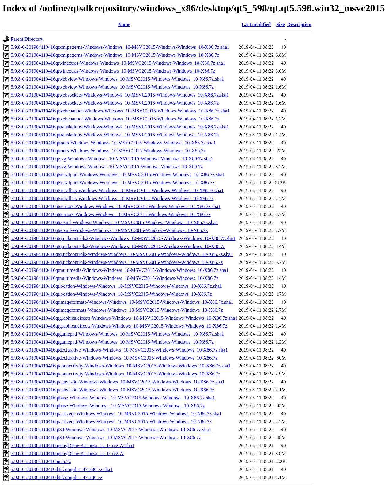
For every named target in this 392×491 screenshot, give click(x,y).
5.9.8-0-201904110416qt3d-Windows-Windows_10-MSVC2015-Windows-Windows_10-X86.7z (106, 437)
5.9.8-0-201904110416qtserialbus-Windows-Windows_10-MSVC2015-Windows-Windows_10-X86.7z (112, 198)
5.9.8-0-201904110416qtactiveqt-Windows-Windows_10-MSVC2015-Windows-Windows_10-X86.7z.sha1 (116, 413)
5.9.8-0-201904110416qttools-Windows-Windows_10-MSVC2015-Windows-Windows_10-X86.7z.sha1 (113, 142)
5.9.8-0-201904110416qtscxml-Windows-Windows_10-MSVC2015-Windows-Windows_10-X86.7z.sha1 (114, 222)
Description (299, 24)
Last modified (256, 24)
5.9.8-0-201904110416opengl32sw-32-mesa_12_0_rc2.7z (67, 453)
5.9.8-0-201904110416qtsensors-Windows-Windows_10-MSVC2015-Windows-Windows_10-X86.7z (110, 214)
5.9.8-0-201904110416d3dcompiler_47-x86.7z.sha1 (62, 469)
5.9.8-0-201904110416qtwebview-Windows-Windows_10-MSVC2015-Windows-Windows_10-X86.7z (112, 86)
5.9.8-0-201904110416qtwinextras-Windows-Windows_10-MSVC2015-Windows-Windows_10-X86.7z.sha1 (118, 63)
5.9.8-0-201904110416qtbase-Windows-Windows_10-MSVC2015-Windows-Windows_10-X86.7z (108, 405)
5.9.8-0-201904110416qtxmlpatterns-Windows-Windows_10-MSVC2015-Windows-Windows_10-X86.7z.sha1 (120, 47)
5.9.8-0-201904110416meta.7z (41, 461)
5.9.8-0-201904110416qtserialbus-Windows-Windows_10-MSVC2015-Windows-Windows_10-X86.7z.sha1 (117, 190)
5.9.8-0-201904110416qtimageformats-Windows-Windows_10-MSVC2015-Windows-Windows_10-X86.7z (117, 310)
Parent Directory (27, 39)
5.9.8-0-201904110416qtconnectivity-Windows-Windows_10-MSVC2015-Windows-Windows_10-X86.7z (115, 373)
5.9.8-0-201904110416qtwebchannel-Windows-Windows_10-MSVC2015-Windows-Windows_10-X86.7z (115, 118)
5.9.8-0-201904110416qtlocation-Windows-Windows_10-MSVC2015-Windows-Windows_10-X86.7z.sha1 (116, 286)
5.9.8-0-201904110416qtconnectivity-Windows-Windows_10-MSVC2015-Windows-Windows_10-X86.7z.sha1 (121, 365)
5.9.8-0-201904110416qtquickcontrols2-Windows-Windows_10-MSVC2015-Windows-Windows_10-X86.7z (118, 246)
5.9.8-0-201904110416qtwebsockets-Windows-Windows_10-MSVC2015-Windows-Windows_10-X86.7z (115, 102)
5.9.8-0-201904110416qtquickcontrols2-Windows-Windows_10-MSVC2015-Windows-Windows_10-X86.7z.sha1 (123, 238)
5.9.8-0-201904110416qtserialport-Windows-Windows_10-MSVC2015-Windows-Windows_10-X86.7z (113, 182)
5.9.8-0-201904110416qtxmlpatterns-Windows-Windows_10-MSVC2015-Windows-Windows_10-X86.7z (115, 55)
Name (124, 24)
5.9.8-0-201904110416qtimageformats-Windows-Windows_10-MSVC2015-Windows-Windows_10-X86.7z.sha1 (122, 302)
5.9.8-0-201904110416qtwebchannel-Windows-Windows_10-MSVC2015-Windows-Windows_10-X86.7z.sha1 (120, 110)
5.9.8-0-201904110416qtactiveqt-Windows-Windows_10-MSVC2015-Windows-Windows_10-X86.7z (111, 421)
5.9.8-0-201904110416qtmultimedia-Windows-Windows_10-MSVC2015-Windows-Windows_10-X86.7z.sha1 (119, 270)
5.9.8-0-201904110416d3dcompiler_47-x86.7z (56, 477)
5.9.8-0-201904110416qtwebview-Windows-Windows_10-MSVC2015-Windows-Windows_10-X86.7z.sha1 (117, 79)
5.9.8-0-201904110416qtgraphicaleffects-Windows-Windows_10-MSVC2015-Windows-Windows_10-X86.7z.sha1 (124, 318)
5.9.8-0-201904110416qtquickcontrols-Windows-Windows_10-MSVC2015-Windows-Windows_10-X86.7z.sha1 (122, 254)
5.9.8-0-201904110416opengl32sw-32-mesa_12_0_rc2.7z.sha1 (72, 445)
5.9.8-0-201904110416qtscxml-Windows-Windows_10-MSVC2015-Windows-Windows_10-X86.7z (109, 230)
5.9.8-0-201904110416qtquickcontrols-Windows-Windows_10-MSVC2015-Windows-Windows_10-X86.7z (117, 262)
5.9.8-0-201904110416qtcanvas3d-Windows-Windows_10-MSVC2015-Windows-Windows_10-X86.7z (112, 389)
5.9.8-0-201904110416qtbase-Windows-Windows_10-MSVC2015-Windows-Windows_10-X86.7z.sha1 (113, 397)
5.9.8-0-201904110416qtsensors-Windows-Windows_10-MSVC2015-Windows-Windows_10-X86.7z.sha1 (116, 206)
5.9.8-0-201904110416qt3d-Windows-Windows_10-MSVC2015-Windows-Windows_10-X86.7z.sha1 (111, 429)
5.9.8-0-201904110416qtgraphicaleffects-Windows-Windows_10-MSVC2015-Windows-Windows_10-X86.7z (119, 326)
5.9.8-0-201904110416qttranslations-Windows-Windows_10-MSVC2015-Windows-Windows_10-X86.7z (115, 134)
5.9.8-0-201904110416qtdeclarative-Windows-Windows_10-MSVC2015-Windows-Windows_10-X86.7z (114, 357)
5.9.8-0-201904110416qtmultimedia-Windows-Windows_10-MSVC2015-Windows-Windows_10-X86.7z (114, 278)
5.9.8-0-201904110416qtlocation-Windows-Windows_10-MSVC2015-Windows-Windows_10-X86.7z (111, 294)
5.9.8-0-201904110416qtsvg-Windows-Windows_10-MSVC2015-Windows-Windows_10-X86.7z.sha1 (112, 158)
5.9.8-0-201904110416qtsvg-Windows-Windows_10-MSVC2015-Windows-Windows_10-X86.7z (107, 166)
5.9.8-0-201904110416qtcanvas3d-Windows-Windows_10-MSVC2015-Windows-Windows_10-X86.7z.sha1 (117, 381)
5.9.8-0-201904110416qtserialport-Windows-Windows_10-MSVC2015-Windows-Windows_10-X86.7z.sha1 (118, 174)
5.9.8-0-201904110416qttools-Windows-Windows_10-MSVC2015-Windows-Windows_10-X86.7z (108, 150)
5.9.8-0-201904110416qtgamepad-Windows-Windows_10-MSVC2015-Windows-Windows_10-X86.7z (112, 341)
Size (280, 24)
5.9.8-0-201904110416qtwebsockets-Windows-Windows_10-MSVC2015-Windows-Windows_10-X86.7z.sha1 (120, 94)
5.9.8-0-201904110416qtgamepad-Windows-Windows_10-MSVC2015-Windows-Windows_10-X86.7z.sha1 (117, 334)
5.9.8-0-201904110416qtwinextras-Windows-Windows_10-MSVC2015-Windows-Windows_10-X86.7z (113, 71)
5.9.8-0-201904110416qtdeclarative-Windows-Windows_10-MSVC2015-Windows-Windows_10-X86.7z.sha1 (119, 349)
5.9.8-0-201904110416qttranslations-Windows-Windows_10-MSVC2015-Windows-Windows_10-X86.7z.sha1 (120, 126)
